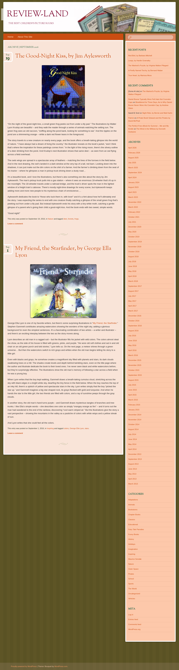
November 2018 (134, 247)
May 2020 (132, 232)
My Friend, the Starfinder (105, 323)
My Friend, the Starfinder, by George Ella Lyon (63, 252)
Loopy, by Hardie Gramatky (139, 61)
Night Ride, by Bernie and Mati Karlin (157, 113)
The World (132, 589)
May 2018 (132, 271)
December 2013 (134, 454)
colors (66, 428)
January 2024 (133, 182)
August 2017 (133, 291)
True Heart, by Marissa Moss (140, 75)
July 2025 (132, 163)
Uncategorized (134, 594)
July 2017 (132, 296)
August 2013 (133, 464)
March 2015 (133, 400)
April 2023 (132, 192)
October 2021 (133, 217)
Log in (130, 615)
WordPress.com (60, 666)
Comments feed (134, 624)
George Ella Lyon (77, 428)
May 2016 (132, 345)
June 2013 (132, 469)
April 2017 (132, 306)
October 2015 (133, 370)
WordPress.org (134, 629)
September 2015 (135, 375)
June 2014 (132, 439)
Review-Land (37, 14)
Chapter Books (134, 515)
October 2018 (133, 252)
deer (65, 219)
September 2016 (135, 326)
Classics (131, 519)
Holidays (131, 544)
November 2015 (134, 365)
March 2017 (133, 311)
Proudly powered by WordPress (23, 666)
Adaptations (133, 500)
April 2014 (132, 449)
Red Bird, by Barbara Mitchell (140, 56)
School (131, 579)
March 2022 (133, 207)
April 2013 (132, 479)
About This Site (25, 37)
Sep (7, 55)
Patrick (131, 118)
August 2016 (133, 331)
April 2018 (132, 276)
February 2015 (134, 405)
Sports (131, 584)
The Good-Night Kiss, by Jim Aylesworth (63, 56)
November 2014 (134, 420)
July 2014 (132, 434)
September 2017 (135, 286)
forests (70, 219)
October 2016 (133, 321)
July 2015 (132, 385)
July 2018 (132, 261)
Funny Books (133, 534)
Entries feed (133, 619)
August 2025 (133, 158)
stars (87, 428)
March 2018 (133, 281)
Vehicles (131, 599)
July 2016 (132, 336)
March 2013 (133, 484)
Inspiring (50, 428)
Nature (50, 219)
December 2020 (134, 227)
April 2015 (132, 395)
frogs (76, 219)
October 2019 (133, 237)
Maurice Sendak (135, 559)
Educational (133, 524)
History (131, 539)
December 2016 (134, 316)
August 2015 (133, 380)
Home (10, 37)
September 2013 (135, 459)
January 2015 (133, 410)
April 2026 (132, 148)
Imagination (133, 549)
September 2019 (135, 242)
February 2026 (134, 153)
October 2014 (133, 424)
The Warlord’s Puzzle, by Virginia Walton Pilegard (148, 65)
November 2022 (134, 202)
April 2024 (132, 177)
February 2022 (134, 212)
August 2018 (133, 257)
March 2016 (133, 355)
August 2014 (133, 429)
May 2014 (132, 444)
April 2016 (132, 350)
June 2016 (132, 341)
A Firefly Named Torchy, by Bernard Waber (145, 70)
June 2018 (132, 266)
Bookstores (132, 510)
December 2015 (134, 360)
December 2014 (134, 415)
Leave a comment (15, 224)
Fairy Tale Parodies (136, 529)
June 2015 (132, 390)
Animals (131, 505)
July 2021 (132, 222)
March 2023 (133, 197)
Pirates (131, 574)
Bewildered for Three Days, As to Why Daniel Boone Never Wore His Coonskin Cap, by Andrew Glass (150, 105)
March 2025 (133, 168)
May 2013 (132, 474)
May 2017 (132, 301)
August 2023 (133, 187)
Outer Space (133, 569)
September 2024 (135, 172)
